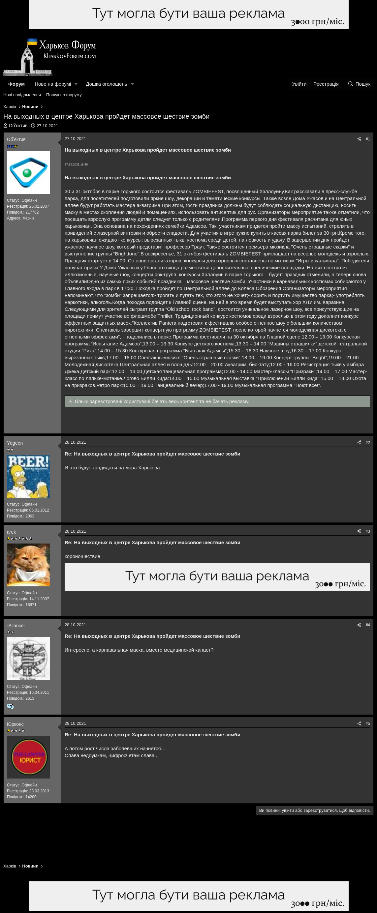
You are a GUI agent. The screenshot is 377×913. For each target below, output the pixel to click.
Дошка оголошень (106, 84)
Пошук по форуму (64, 94)
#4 (368, 625)
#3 (368, 531)
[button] (76, 84)
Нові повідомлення (22, 94)
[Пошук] (359, 84)
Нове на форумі (53, 84)
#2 (368, 442)
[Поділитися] (359, 139)
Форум (16, 84)
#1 (368, 139)
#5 (368, 723)
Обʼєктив (18, 125)
